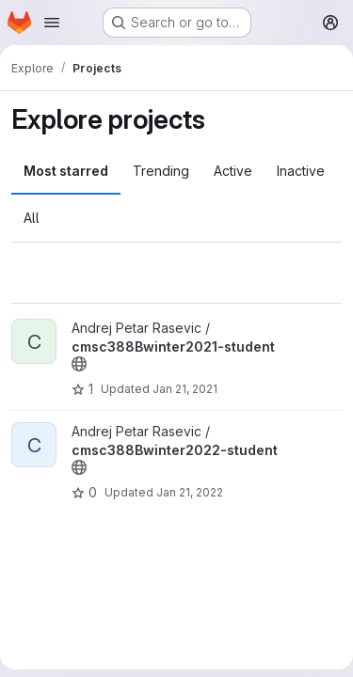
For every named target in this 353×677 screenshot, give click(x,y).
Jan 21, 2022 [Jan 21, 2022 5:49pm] (189, 492)
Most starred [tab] (66, 171)
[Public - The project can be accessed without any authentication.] (79, 363)
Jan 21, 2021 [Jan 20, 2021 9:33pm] (184, 389)
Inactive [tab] (301, 171)
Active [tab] (233, 171)
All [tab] (32, 218)
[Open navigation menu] (52, 23)
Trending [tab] (161, 171)
